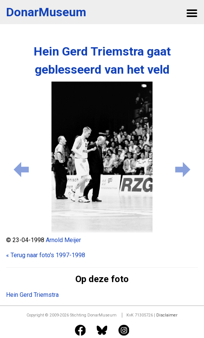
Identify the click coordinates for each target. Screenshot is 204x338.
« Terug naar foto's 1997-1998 (45, 255)
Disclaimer (167, 315)
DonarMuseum (46, 12)
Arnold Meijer (63, 240)
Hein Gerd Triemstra (32, 294)
